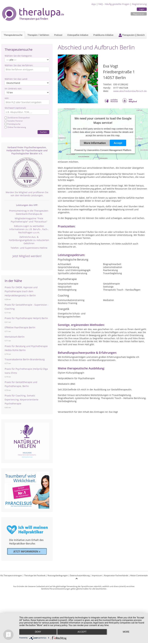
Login (141, 9)
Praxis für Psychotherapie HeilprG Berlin (26, 318)
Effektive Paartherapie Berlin (20, 327)
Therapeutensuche (13, 35)
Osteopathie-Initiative (77, 35)
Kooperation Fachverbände (116, 575)
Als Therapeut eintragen (11, 575)
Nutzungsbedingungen (58, 575)
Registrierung (139, 4)
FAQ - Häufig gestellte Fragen (114, 4)
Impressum (97, 575)
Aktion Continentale (139, 575)
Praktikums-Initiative (103, 35)
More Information (95, 143)
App (93, 4)
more (126, 632)
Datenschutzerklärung (80, 575)
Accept (118, 143)
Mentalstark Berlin (15, 336)
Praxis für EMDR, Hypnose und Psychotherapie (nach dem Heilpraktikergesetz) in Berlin (21, 291)
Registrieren (138, 13)
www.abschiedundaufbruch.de (130, 91)
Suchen (43, 132)
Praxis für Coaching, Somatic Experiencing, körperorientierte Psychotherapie (21, 399)
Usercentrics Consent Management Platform (109, 150)
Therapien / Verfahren (38, 35)
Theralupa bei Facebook (34, 575)
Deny (38, 632)
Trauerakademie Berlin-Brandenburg (25, 359)
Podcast (58, 35)
